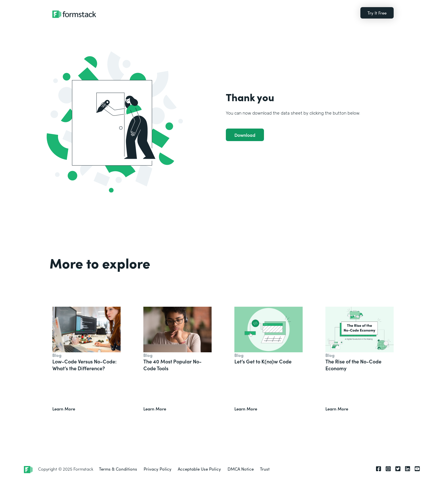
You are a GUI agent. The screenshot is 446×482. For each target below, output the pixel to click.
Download (244, 135)
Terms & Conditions (118, 469)
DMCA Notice (241, 469)
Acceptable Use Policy (199, 469)
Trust (265, 469)
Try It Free (377, 13)
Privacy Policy (158, 469)
